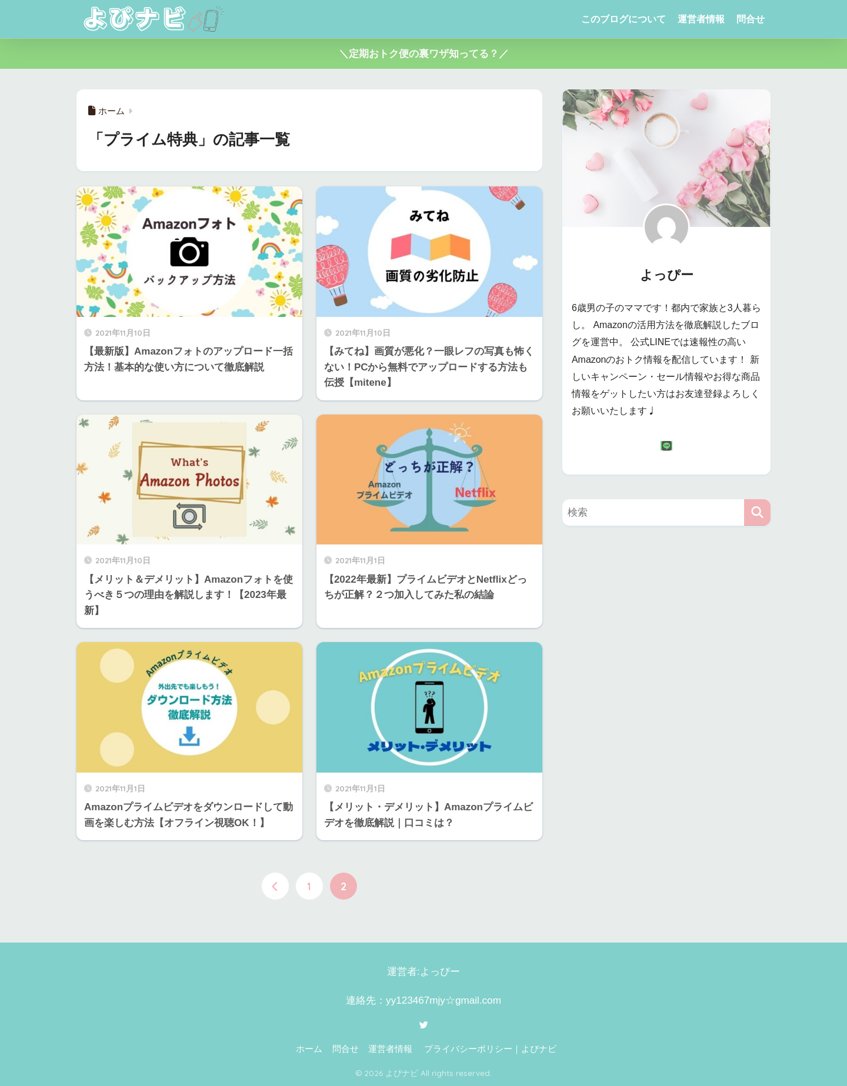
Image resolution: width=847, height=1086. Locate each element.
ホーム (309, 1049)
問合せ (750, 19)
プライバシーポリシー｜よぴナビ (490, 1049)
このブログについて (623, 19)
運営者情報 (701, 19)
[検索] (757, 512)
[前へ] (275, 886)
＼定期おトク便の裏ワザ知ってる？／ (424, 53)
